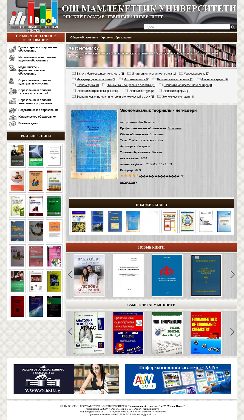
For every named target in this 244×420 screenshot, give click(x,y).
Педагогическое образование (38, 110)
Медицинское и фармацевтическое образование (31, 70)
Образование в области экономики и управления (35, 101)
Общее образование (84, 37)
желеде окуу (128, 182)
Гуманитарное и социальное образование (37, 49)
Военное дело (28, 123)
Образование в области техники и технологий (34, 92)
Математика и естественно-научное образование (37, 59)
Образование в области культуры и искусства (34, 82)
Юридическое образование (37, 116)
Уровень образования (117, 37)
